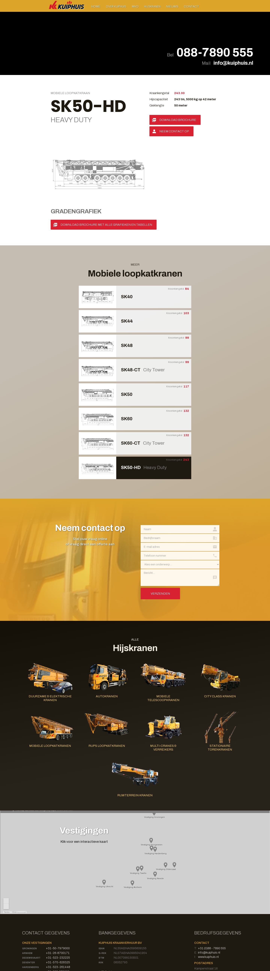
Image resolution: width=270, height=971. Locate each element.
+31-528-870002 (57, 911)
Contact (191, 6)
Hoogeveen (29, 911)
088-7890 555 (214, 52)
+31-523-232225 (58, 897)
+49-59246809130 (59, 934)
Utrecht (28, 930)
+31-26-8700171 (58, 892)
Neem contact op (174, 131)
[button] (116, 6)
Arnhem (27, 893)
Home (95, 6)
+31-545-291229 (58, 916)
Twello (27, 925)
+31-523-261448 (58, 906)
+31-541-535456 (58, 920)
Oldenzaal (29, 921)
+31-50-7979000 (58, 887)
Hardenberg (30, 907)
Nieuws (172, 6)
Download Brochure (177, 119)
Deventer (28, 902)
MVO (135, 6)
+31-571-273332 (58, 925)
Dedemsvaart (31, 897)
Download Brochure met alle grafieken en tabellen (106, 164)
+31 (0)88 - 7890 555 (212, 887)
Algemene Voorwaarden (114, 930)
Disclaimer (106, 922)
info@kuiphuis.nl (233, 63)
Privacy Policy (108, 926)
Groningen (29, 888)
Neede (26, 916)
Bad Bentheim (31, 935)
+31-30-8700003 (58, 930)
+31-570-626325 (58, 902)
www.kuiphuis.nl (208, 896)
